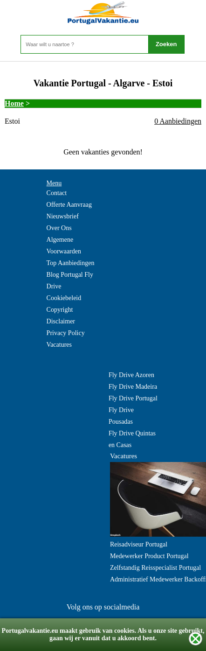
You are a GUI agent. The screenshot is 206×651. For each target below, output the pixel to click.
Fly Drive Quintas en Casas (132, 439)
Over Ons (59, 227)
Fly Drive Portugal (133, 398)
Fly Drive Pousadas (121, 415)
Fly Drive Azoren (131, 374)
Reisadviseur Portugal (138, 544)
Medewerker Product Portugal (149, 556)
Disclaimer (61, 321)
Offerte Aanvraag (69, 204)
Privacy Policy (66, 332)
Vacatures (59, 344)
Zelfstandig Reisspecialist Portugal (155, 567)
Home (14, 103)
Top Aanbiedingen (71, 262)
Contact (57, 192)
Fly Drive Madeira (133, 386)
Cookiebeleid (64, 297)
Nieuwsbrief (63, 216)
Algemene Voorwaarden (64, 245)
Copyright (60, 309)
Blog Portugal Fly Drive (70, 280)
